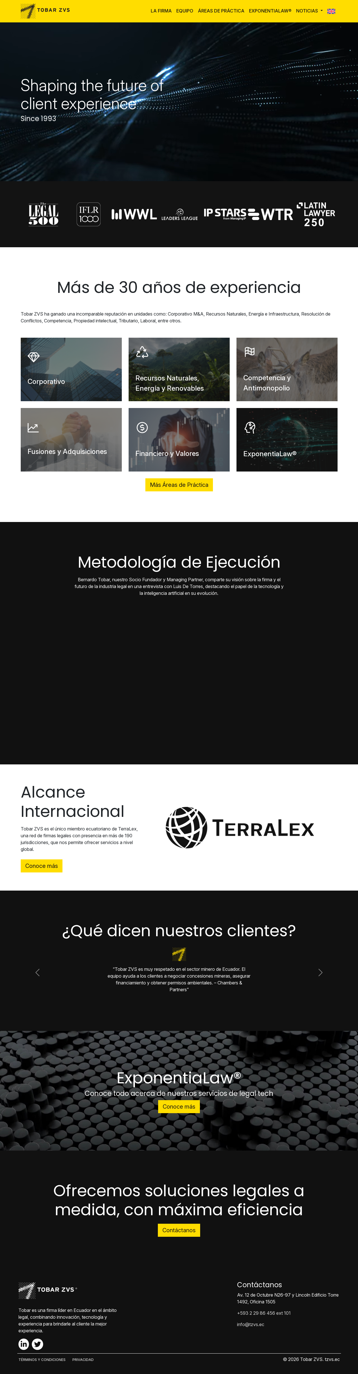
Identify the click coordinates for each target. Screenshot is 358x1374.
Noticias (307, 11)
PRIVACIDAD (83, 1360)
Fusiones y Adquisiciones (67, 451)
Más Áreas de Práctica (179, 484)
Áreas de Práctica (221, 11)
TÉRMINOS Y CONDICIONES (42, 1360)
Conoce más (41, 866)
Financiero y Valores (167, 453)
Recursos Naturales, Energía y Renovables (169, 383)
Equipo (184, 11)
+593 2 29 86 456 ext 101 (264, 1313)
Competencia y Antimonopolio (267, 383)
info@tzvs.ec (250, 1324)
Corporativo (46, 381)
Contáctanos (179, 1230)
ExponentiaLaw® (270, 11)
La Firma (161, 11)
